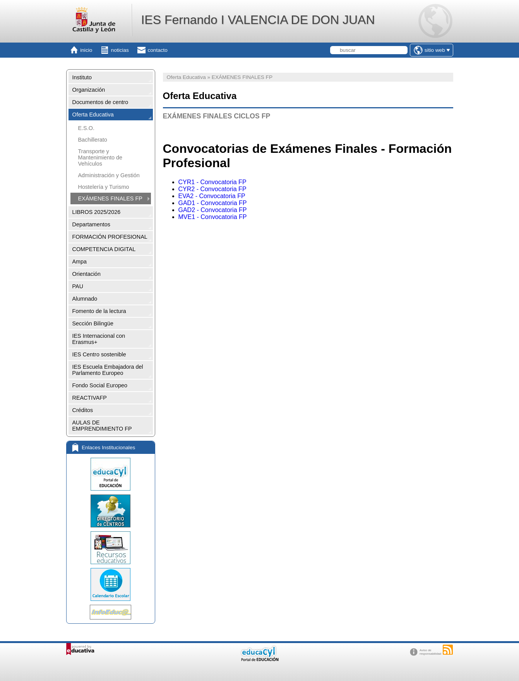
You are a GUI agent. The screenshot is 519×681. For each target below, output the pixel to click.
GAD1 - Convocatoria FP (212, 203)
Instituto (82, 77)
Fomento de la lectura (99, 311)
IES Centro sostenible (99, 354)
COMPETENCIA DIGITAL (104, 249)
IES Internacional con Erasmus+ (98, 339)
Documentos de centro (100, 102)
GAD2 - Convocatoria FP (212, 210)
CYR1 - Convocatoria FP (212, 182)
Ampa (79, 261)
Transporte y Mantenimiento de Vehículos (100, 157)
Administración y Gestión (109, 175)
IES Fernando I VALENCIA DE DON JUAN (258, 20)
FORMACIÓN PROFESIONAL (109, 237)
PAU (78, 286)
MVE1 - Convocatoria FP (212, 217)
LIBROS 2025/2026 (96, 212)
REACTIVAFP (89, 398)
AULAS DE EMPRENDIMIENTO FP (102, 425)
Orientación (86, 274)
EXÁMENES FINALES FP (110, 198)
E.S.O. (86, 128)
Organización (88, 90)
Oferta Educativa (93, 114)
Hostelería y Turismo (103, 187)
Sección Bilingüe (92, 323)
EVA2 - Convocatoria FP (211, 196)
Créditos (82, 410)
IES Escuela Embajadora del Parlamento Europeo (107, 370)
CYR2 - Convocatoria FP (212, 189)
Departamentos (91, 224)
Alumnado (85, 299)
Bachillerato (92, 140)
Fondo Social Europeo (99, 385)
